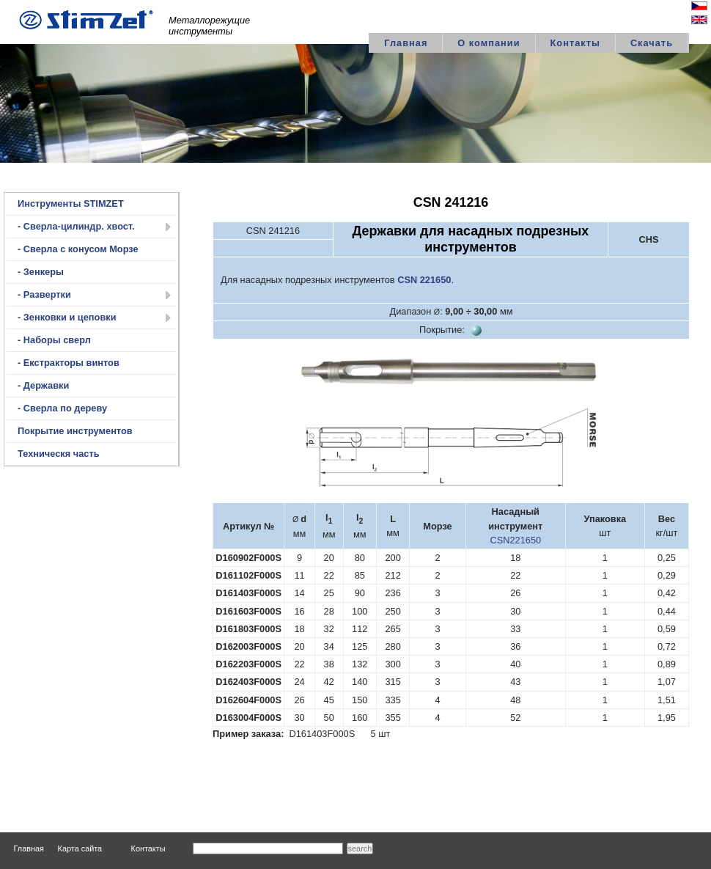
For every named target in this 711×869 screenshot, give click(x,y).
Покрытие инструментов (75, 430)
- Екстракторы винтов (68, 362)
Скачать (651, 42)
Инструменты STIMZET (71, 203)
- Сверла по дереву (62, 408)
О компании (488, 42)
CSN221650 (515, 540)
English (685, 21)
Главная (405, 42)
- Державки (43, 385)
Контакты (575, 42)
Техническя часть (59, 453)
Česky (687, 7)
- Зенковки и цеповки (67, 317)
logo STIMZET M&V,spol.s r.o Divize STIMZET (88, 17)
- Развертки (44, 294)
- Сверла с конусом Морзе (78, 248)
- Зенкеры (41, 271)
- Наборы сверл (54, 339)
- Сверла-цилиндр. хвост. (76, 226)
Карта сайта (80, 848)
